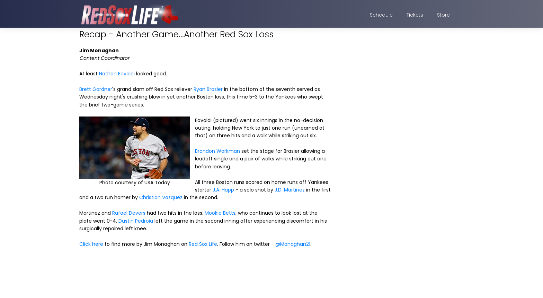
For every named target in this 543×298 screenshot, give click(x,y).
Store (443, 14)
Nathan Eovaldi (117, 73)
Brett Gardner (95, 89)
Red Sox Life (203, 244)
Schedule (381, 14)
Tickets (415, 14)
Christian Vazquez (161, 197)
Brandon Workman (217, 151)
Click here (91, 244)
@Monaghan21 (292, 244)
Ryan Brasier (208, 89)
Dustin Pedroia (135, 220)
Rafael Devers (128, 212)
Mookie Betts (220, 212)
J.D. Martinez (290, 189)
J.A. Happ (223, 189)
